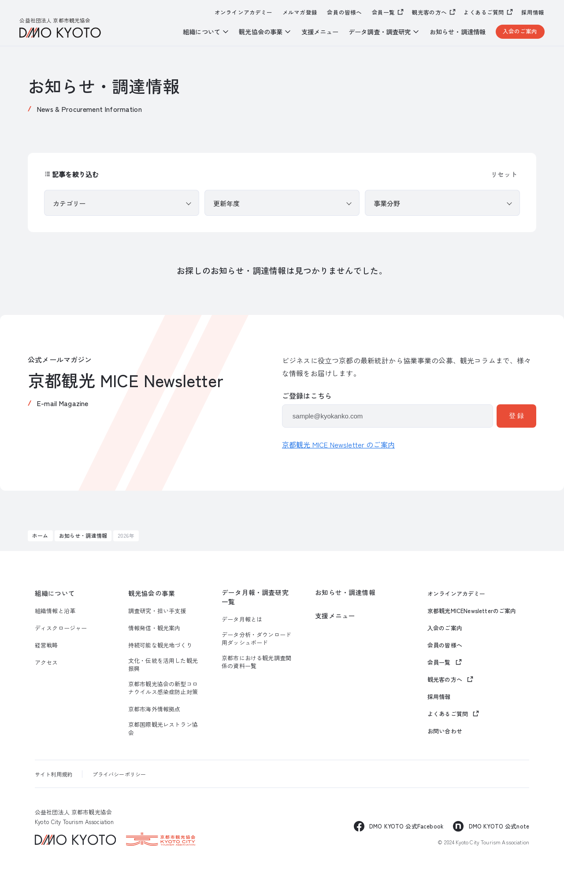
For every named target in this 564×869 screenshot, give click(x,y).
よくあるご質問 (484, 12)
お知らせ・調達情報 (458, 31)
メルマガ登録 (299, 12)
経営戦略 (46, 645)
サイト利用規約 (53, 774)
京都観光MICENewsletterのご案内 (471, 611)
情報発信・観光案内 (154, 628)
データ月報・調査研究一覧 (255, 597)
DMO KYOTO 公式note (499, 826)
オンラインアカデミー (244, 12)
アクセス (46, 662)
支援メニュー (320, 31)
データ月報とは (242, 619)
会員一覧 (383, 12)
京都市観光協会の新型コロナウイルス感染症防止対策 (163, 688)
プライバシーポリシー (119, 774)
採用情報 (533, 12)
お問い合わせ (444, 731)
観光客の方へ (429, 12)
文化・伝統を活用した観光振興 (163, 665)
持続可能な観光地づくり (160, 645)
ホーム (40, 535)
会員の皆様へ (344, 12)
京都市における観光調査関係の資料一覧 (256, 662)
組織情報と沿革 (55, 611)
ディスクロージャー (61, 628)
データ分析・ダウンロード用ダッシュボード (256, 639)
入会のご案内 (520, 31)
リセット (504, 174)
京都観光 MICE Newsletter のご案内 (338, 444)
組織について (55, 593)
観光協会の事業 (151, 593)
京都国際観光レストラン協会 (163, 728)
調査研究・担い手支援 (157, 611)
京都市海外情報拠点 (154, 709)
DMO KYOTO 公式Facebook (406, 826)
